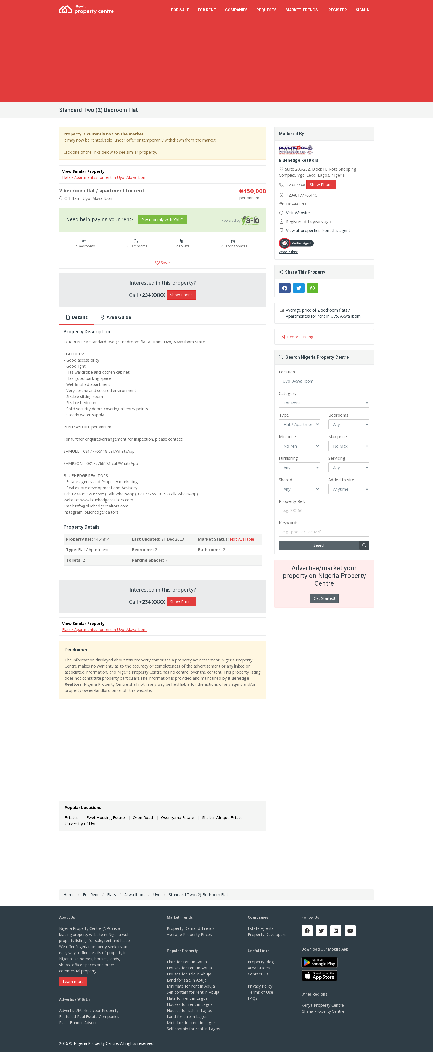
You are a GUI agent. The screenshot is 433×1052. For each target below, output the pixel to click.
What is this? (288, 252)
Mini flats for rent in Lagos (190, 1022)
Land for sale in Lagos (187, 1016)
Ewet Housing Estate (104, 817)
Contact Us (258, 974)
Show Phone (181, 294)
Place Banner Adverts (78, 1022)
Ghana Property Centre (322, 1011)
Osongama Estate (174, 817)
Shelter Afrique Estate (217, 817)
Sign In (362, 10)
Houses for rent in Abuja (188, 967)
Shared (285, 479)
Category (288, 393)
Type (284, 415)
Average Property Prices (188, 934)
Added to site (341, 479)
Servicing (336, 458)
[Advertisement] (216, 60)
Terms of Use (260, 992)
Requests (267, 10)
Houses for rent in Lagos (189, 1004)
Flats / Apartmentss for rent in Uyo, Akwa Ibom (104, 177)
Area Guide (116, 317)
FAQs (252, 998)
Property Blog (260, 961)
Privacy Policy (260, 986)
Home (68, 894)
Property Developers (266, 934)
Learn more (73, 981)
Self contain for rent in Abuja (192, 992)
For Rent (207, 10)
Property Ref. (292, 501)
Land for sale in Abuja (186, 980)
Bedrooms (338, 415)
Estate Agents (260, 928)
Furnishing (288, 458)
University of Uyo (80, 823)
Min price (287, 436)
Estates (71, 817)
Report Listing (296, 336)
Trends (303, 10)
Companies (236, 10)
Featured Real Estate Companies (88, 1016)
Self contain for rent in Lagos (193, 1028)
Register (337, 10)
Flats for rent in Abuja (186, 961)
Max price (337, 436)
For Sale (180, 10)
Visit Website (297, 212)
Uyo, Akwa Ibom (324, 381)
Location (287, 372)
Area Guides (258, 967)
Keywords (289, 522)
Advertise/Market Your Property (87, 1010)
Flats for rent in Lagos (186, 998)
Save (162, 262)
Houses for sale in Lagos (189, 1010)
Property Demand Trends (189, 928)
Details (77, 317)
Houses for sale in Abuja (188, 974)
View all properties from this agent (316, 230)
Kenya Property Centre (322, 1005)
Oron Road (140, 817)
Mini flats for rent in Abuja (190, 986)
